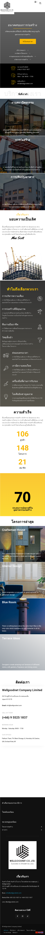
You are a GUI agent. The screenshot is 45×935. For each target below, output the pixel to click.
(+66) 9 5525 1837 (23, 69)
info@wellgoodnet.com (13, 893)
